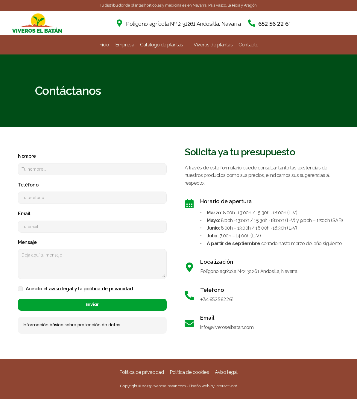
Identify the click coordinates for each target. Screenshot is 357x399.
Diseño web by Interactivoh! (213, 386)
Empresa (124, 45)
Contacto (248, 45)
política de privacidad (108, 289)
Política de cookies (189, 372)
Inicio (103, 45)
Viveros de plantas (213, 45)
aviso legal (61, 289)
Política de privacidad (141, 372)
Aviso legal (226, 372)
